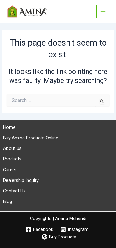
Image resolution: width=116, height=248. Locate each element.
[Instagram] (75, 229)
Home (9, 127)
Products (12, 159)
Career (9, 170)
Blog (7, 201)
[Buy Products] (59, 237)
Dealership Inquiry (21, 180)
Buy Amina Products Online (30, 138)
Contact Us (14, 191)
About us (12, 148)
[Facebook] (39, 229)
